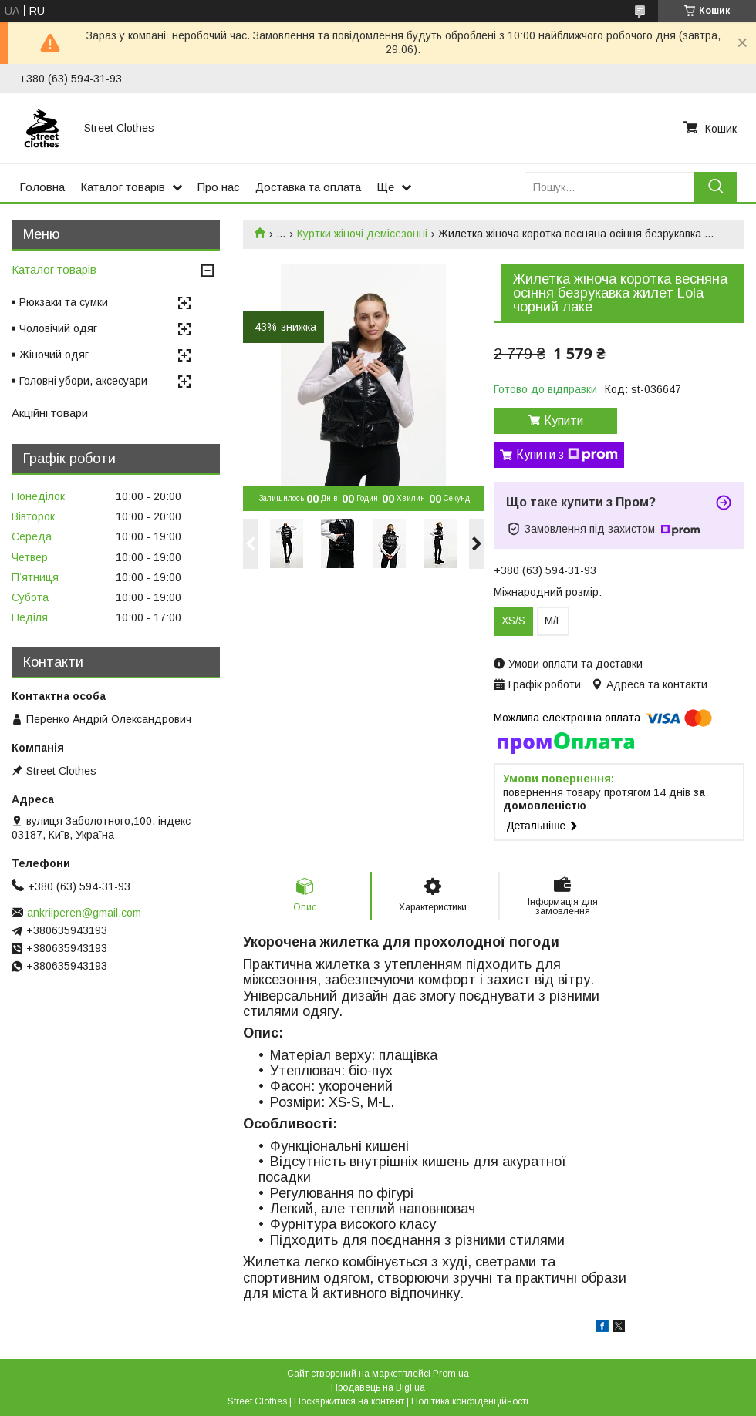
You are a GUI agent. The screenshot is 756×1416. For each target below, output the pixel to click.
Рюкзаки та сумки (63, 302)
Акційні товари (50, 412)
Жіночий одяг (54, 354)
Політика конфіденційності (469, 1401)
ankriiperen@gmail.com (84, 912)
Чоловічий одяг (58, 328)
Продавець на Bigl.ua (378, 1387)
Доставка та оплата (308, 186)
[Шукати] (715, 187)
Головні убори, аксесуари (83, 381)
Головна (42, 186)
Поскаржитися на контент (349, 1401)
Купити (563, 420)
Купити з (567, 455)
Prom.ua (451, 1373)
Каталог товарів (122, 186)
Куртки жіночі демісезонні (362, 233)
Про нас (218, 186)
